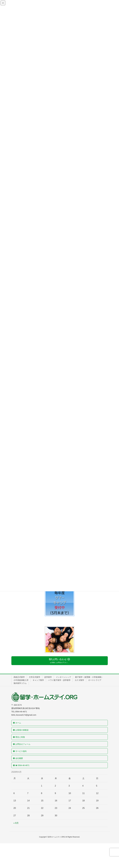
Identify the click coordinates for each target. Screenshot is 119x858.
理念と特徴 (20, 737)
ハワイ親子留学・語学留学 (59, 680)
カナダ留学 (79, 680)
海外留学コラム (20, 683)
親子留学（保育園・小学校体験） (89, 677)
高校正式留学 (19, 677)
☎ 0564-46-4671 (22, 765)
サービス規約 (21, 751)
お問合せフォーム (22, 744)
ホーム (18, 723)
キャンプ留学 (38, 680)
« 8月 (16, 823)
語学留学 (48, 677)
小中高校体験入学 (21, 680)
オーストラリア (94, 680)
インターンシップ (63, 677)
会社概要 (19, 758)
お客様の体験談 (22, 730)
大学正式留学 (34, 677)
